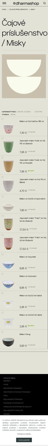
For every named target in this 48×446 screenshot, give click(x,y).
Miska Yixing (25, 334)
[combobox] (25, 112)
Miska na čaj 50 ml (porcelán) (32, 199)
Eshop (5, 3)
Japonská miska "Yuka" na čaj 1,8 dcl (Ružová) (33, 238)
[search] (45, 6)
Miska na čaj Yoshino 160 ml (32, 121)
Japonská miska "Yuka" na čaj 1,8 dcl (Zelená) (33, 219)
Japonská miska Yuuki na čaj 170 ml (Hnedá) (32, 161)
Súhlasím (24, 440)
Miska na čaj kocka (28, 276)
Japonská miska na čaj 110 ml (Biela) (33, 180)
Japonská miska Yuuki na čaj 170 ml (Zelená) (32, 142)
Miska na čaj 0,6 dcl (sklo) (31, 315)
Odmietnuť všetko (24, 434)
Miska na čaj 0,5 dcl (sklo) (31, 296)
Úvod (4, 9)
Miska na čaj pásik (28, 257)
